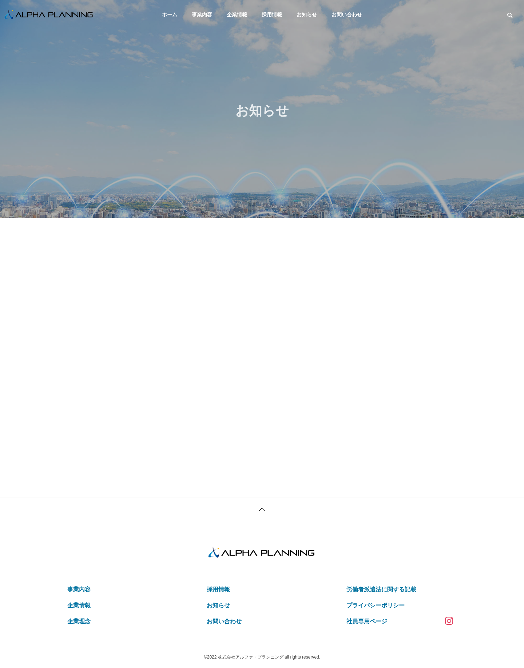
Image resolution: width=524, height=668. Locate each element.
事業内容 (202, 14)
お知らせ (307, 14)
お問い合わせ (347, 14)
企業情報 (237, 14)
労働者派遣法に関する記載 (381, 589)
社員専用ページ (366, 621)
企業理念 (79, 621)
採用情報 (272, 14)
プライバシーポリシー (375, 605)
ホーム (169, 14)
